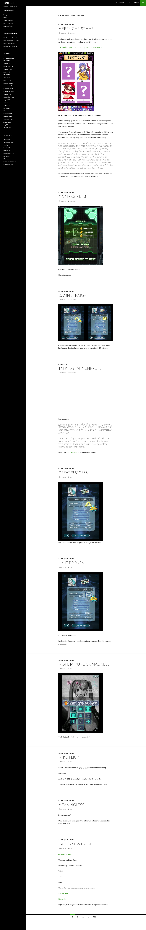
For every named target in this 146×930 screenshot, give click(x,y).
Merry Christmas (75, 28)
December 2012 (8, 66)
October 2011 (7, 94)
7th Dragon (119, 2)
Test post (6, 15)
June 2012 (6, 72)
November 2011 (8, 91)
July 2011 (6, 102)
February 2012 (8, 83)
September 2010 (8, 119)
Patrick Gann (7, 46)
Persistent (6, 156)
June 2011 (6, 105)
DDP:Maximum (72, 196)
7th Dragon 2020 (8, 142)
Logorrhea (6, 150)
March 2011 (7, 111)
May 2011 (6, 108)
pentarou (72, 33)
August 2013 (7, 63)
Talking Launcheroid (80, 368)
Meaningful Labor (8, 153)
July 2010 (6, 125)
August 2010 (7, 122)
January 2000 (7, 127)
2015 (5, 18)
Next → (96, 917)
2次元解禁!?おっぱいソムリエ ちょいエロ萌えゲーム (80, 47)
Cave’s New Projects (78, 844)
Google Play (72, 452)
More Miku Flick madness (84, 664)
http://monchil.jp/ (65, 854)
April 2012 (6, 77)
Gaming (61, 24)
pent (71, 477)
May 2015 (6, 61)
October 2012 (7, 69)
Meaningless (71, 804)
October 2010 (7, 116)
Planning (6, 159)
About (129, 2)
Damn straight (73, 295)
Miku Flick (68, 757)
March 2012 (7, 80)
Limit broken (71, 562)
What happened (8, 20)
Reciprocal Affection (9, 162)
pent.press (8, 3)
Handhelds (69, 24)
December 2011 (8, 89)
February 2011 (8, 114)
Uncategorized (8, 164)
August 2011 (7, 100)
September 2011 (8, 97)
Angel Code (63, 893)
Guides (136, 2)
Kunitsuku (62, 899)
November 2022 (8, 58)
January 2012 (7, 86)
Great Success (73, 472)
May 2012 (6, 75)
